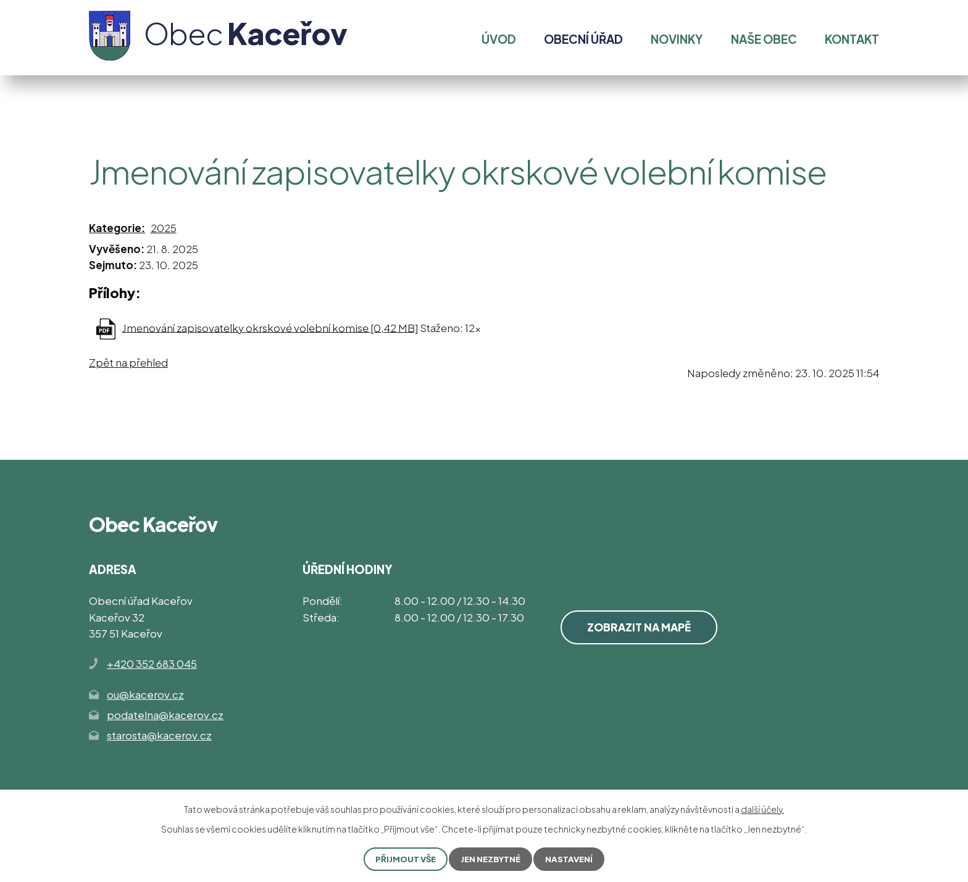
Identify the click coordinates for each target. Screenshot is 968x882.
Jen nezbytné (492, 858)
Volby (225, 101)
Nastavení (573, 858)
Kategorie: (117, 228)
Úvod (102, 101)
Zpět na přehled (128, 362)
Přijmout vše (402, 858)
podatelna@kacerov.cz (165, 715)
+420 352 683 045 (152, 663)
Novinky (677, 38)
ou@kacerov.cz (145, 694)
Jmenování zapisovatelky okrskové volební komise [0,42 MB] (270, 327)
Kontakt (852, 38)
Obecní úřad (163, 101)
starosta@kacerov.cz (159, 735)
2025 (164, 228)
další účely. (762, 808)
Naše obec (764, 38)
